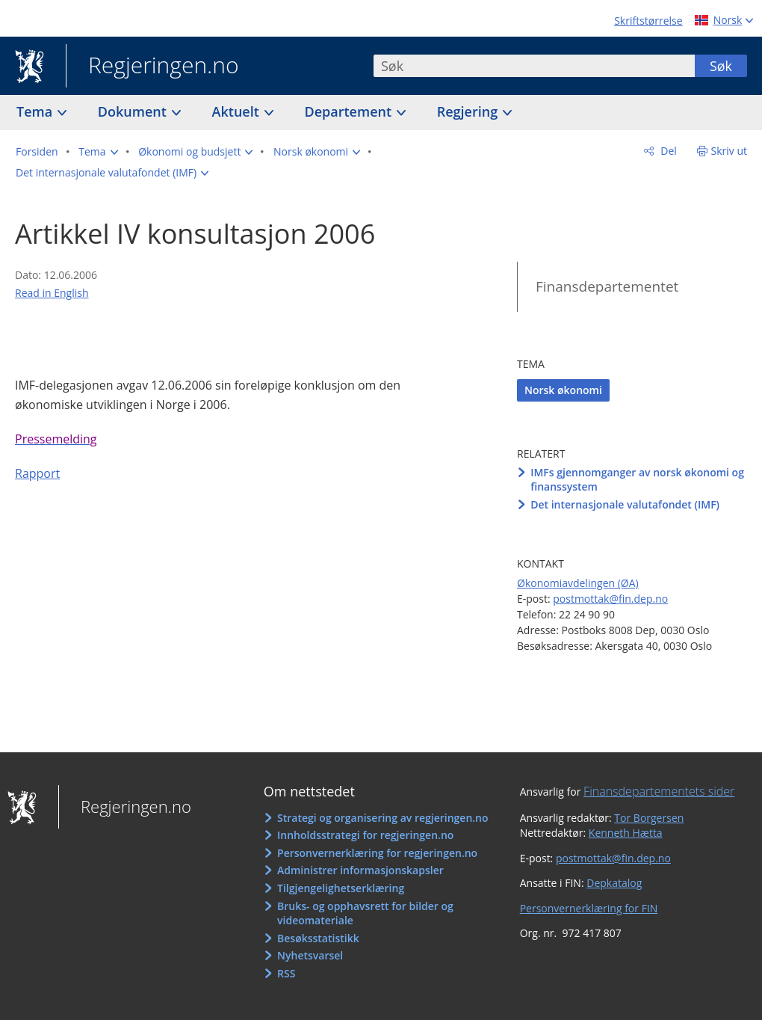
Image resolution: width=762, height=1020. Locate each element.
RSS (286, 973)
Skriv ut (729, 151)
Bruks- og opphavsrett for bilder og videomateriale (365, 913)
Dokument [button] (134, 111)
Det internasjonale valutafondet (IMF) (624, 504)
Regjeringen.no (152, 66)
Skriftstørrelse (648, 20)
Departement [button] (350, 111)
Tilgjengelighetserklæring (340, 888)
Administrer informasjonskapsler (360, 870)
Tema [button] (36, 111)
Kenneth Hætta (626, 833)
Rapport (37, 473)
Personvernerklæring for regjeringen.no (377, 853)
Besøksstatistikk (318, 938)
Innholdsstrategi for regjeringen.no (365, 835)
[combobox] (534, 66)
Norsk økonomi (563, 390)
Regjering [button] (469, 111)
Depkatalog (614, 883)
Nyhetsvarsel (310, 955)
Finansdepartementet (607, 286)
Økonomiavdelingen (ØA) (578, 583)
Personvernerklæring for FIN (589, 908)
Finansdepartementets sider (658, 791)
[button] (97, 151)
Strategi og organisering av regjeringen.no (383, 818)
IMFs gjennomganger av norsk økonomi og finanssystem (637, 479)
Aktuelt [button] (237, 111)
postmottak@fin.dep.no (610, 599)
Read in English (52, 293)
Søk (721, 66)
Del (667, 151)
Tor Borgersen (649, 818)
